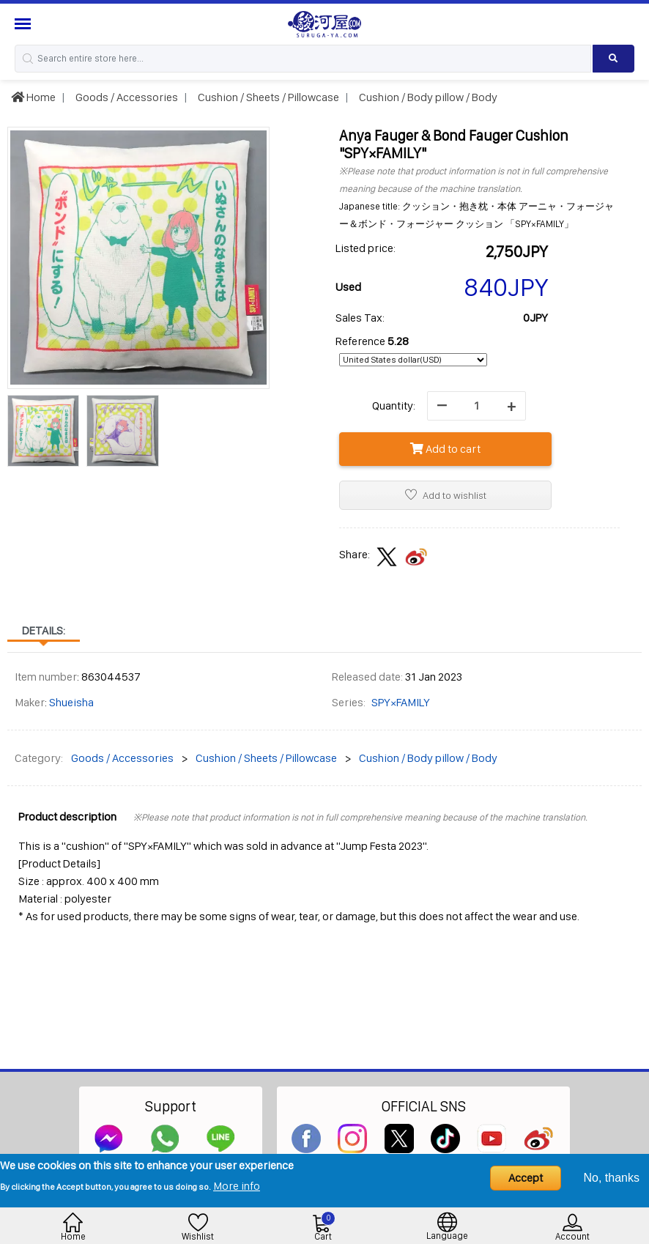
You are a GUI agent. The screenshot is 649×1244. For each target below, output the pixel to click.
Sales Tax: (360, 318)
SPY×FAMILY (400, 702)
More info (236, 1186)
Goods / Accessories (125, 97)
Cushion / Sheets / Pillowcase (267, 97)
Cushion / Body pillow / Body (427, 97)
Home (33, 97)
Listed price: (365, 248)
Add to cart (445, 449)
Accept (525, 1178)
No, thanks (611, 1177)
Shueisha (71, 702)
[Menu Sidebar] (24, 24)
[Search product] (613, 59)
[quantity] (476, 406)
